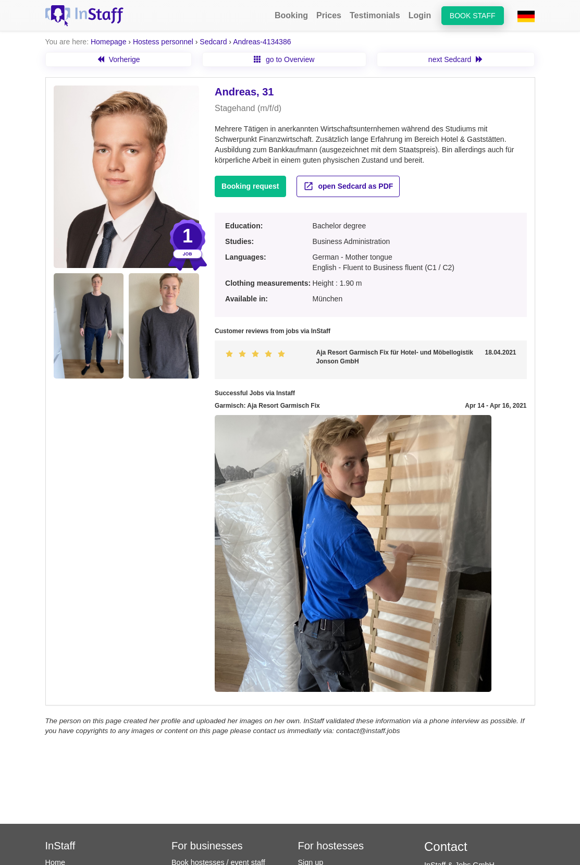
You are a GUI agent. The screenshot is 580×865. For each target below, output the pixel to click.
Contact (445, 846)
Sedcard (213, 42)
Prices (328, 15)
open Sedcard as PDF (348, 186)
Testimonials (375, 15)
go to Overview (284, 59)
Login (420, 15)
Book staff (473, 15)
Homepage (109, 42)
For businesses (207, 845)
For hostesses (331, 845)
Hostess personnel (163, 42)
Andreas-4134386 (262, 42)
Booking (291, 15)
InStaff (60, 845)
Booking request (250, 186)
